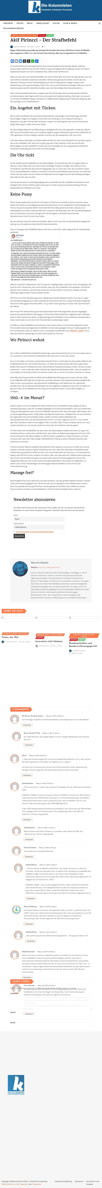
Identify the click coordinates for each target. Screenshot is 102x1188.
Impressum (79, 1181)
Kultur (56, 23)
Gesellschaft (42, 23)
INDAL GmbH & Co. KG (10, 1184)
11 (45, 57)
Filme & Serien (70, 23)
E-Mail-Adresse (19, 534)
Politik (20, 23)
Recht (30, 23)
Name (16, 526)
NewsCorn (24, 1184)
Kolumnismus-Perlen (13, 28)
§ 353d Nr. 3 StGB (76, 341)
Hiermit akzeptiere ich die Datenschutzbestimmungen (35, 542)
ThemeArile (36, 1184)
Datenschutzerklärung (63, 1181)
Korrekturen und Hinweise (92, 1182)
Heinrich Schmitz (20, 57)
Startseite (8, 23)
